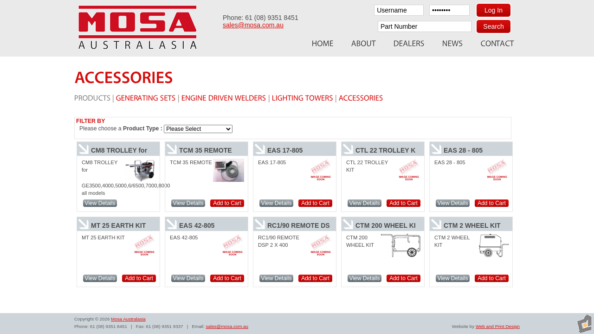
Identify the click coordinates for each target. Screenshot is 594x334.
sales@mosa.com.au (253, 25)
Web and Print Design (498, 326)
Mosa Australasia (128, 318)
